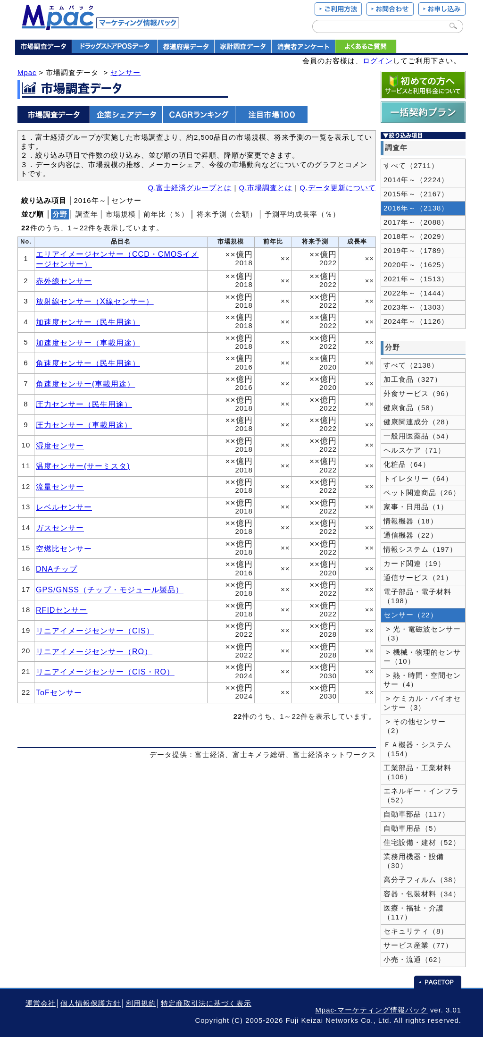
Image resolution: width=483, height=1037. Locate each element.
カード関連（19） (414, 563)
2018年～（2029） (416, 236)
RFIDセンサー (61, 610)
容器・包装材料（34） (421, 894)
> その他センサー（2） (414, 726)
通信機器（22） (410, 535)
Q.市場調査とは (265, 188)
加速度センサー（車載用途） (88, 342)
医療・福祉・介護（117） (413, 912)
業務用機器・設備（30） (413, 861)
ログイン (378, 61)
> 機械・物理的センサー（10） (422, 657)
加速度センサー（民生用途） (88, 322)
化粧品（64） (406, 464)
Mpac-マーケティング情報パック (371, 1010)
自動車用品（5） (412, 828)
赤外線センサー (64, 281)
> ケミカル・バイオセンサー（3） (422, 703)
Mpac (26, 72)
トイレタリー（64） (418, 478)
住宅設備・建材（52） (421, 842)
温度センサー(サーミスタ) (83, 466)
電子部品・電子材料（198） (417, 596)
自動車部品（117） (416, 814)
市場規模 (121, 214)
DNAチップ (56, 569)
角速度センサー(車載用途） (85, 383)
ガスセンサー (60, 527)
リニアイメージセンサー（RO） (94, 651)
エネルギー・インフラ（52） (421, 795)
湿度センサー (60, 445)
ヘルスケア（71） (414, 450)
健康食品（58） (410, 408)
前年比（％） (166, 214)
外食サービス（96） (418, 393)
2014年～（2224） (416, 180)
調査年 (86, 214)
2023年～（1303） (416, 307)
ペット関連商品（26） (421, 493)
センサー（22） (410, 615)
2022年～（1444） (416, 293)
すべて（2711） (411, 165)
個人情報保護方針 (90, 1003)
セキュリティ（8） (415, 931)
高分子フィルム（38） (421, 880)
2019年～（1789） (416, 250)
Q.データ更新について (338, 188)
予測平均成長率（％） (302, 214)
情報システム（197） (420, 549)
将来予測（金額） (227, 214)
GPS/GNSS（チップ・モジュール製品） (109, 589)
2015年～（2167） (416, 194)
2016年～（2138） (416, 208)
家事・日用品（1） (415, 507)
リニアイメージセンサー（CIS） (95, 630)
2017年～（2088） (416, 222)
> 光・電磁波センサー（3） (422, 633)
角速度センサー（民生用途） (88, 363)
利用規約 (141, 1003)
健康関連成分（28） (418, 422)
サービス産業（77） (418, 945)
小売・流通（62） (414, 959)
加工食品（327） (412, 379)
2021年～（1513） (416, 279)
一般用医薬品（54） (418, 436)
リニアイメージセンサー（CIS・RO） (105, 671)
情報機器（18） (410, 521)
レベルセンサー (64, 507)
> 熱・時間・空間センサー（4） (422, 680)
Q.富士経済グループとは (190, 188)
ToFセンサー (59, 692)
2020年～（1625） (416, 265)
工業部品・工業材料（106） (417, 772)
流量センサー (60, 486)
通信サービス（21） (418, 578)
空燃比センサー (64, 548)
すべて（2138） (411, 365)
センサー (125, 72)
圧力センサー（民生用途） (84, 404)
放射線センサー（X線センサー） (95, 301)
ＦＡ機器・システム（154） (417, 749)
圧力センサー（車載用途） (84, 425)
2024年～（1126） (416, 321)
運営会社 (40, 1003)
